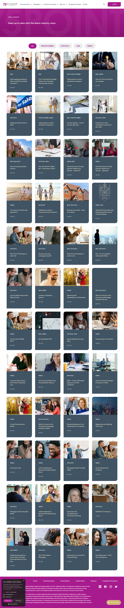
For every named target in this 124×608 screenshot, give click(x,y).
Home (35, 581)
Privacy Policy (65, 581)
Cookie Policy (80, 581)
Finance (90, 46)
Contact (85, 4)
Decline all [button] (19, 600)
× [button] (23, 580)
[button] (3, 592)
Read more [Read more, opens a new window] (14, 589)
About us (62, 4)
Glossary (93, 581)
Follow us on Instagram (110, 586)
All (32, 46)
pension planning (47, 46)
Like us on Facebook (105, 586)
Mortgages (36, 4)
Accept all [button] (8, 600)
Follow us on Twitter (116, 586)
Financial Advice (25, 4)
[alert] (13, 592)
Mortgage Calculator (75, 4)
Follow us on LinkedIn (100, 586)
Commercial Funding (49, 4)
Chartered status (48, 581)
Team (78, 46)
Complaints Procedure (109, 581)
